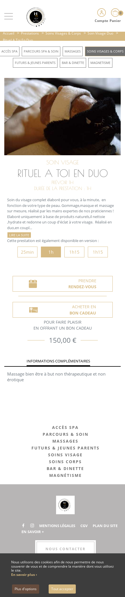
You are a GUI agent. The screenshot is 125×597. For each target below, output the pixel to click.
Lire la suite (19, 235)
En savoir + (32, 531)
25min (27, 252)
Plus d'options (26, 588)
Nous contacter (65, 548)
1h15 (74, 252)
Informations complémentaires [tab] (58, 361)
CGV (84, 525)
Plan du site (105, 525)
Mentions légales (57, 525)
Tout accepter (62, 588)
